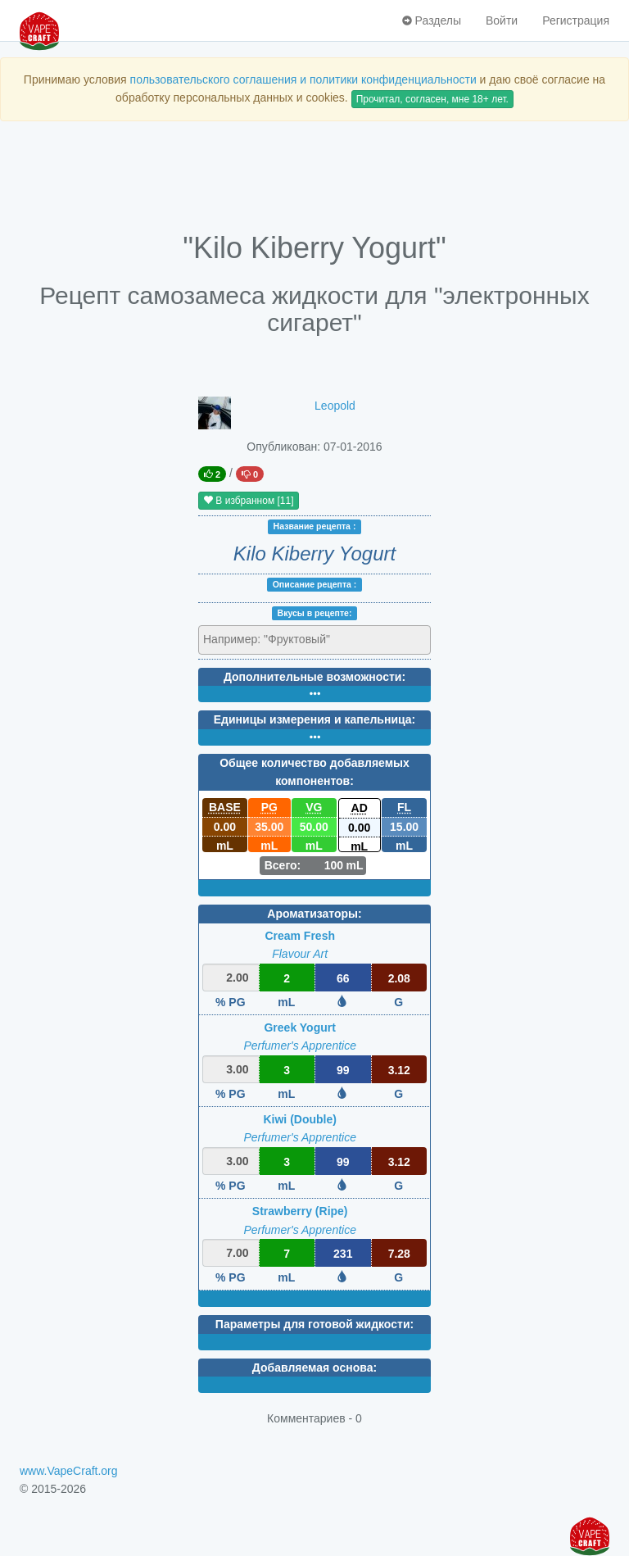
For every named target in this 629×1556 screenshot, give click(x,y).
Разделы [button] (431, 20)
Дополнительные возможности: (314, 676)
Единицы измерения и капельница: (314, 719)
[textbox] (274, 639)
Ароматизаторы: (314, 913)
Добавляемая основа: (314, 1367)
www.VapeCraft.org (69, 1470)
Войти (502, 20)
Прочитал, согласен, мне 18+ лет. (432, 99)
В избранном (248, 500)
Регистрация (575, 20)
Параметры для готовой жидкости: (314, 1324)
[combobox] (314, 640)
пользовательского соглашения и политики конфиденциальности (303, 79)
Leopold (334, 405)
